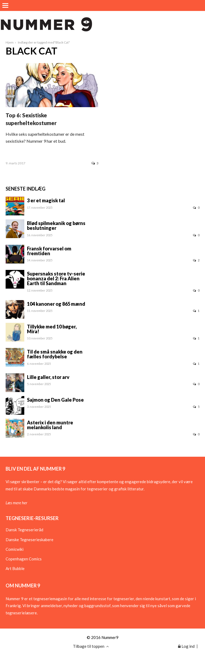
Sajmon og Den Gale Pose (55, 399)
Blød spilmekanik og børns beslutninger (56, 225)
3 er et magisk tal (46, 200)
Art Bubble (15, 568)
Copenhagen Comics (24, 558)
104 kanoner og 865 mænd (56, 303)
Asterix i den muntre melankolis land (50, 425)
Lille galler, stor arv (48, 377)
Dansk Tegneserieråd (24, 529)
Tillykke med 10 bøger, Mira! (52, 329)
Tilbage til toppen (91, 646)
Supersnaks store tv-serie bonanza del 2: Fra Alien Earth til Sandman (56, 278)
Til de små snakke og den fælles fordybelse (54, 354)
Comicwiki (14, 549)
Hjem (10, 42)
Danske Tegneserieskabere (29, 539)
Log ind (186, 646)
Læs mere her (16, 502)
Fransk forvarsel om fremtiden (49, 251)
